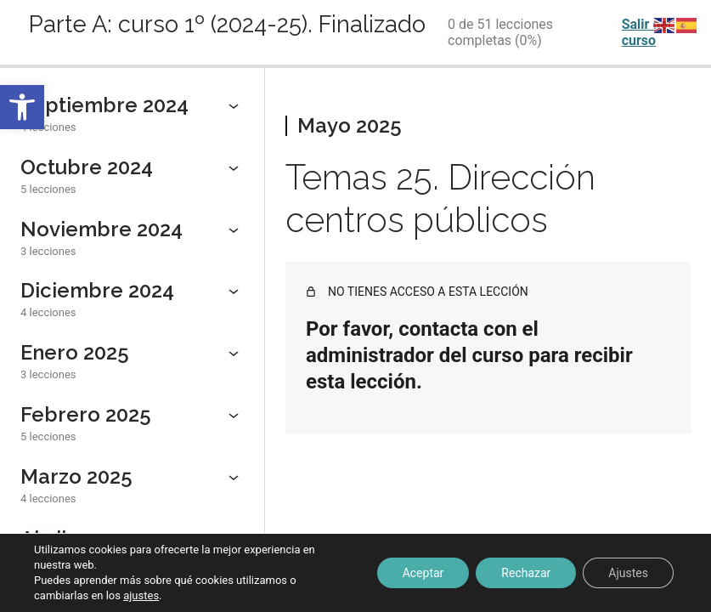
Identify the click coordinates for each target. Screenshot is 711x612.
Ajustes (628, 573)
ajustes (141, 595)
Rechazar (525, 573)
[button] (22, 107)
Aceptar (423, 573)
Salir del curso (647, 32)
